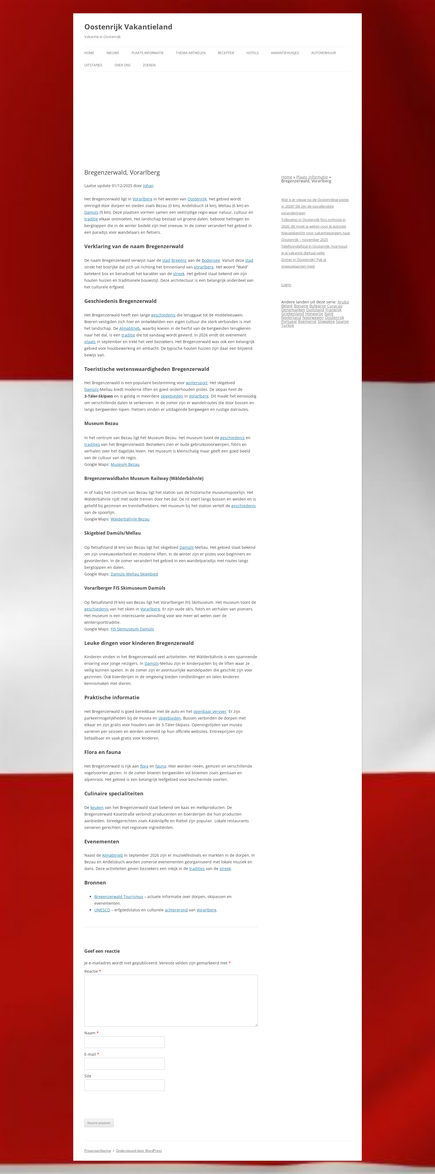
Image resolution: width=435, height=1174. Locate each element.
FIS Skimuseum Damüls (132, 629)
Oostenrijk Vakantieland (128, 27)
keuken (97, 807)
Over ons (123, 65)
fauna (160, 766)
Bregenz (179, 260)
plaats (90, 341)
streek (178, 273)
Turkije (287, 325)
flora (144, 766)
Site (87, 1076)
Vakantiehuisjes (285, 53)
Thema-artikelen (191, 53)
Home (89, 53)
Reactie (92, 971)
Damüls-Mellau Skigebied (134, 574)
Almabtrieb (129, 328)
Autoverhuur (323, 53)
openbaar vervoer (209, 711)
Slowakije (326, 321)
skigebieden (172, 396)
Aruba (343, 302)
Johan (148, 185)
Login (286, 284)
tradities (92, 444)
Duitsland (315, 309)
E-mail (91, 1054)
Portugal (289, 321)
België (287, 305)
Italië (328, 313)
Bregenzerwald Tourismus (118, 896)
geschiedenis (163, 315)
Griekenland (292, 313)
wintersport (197, 382)
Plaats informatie (147, 53)
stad (166, 260)
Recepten (226, 53)
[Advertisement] (217, 120)
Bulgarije (317, 305)
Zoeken (149, 65)
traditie (91, 219)
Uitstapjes (93, 65)
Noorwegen (313, 317)
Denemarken (293, 309)
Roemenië (307, 321)
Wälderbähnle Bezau (130, 519)
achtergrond (176, 909)
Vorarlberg (142, 199)
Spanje (342, 321)
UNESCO (102, 909)
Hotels (252, 53)
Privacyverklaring (97, 1150)
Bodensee (211, 260)
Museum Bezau (125, 464)
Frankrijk (333, 309)
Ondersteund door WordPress (139, 1150)
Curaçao (334, 305)
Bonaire (301, 305)
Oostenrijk (197, 199)
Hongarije (314, 313)
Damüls (91, 212)
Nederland (291, 317)
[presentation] (126, 1105)
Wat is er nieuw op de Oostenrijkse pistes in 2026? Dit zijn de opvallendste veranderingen (315, 206)
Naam (91, 1032)
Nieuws (113, 53)
